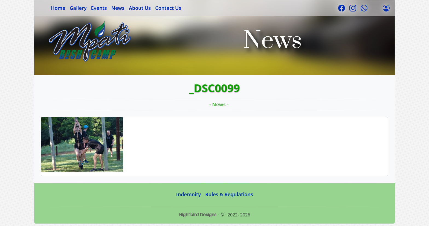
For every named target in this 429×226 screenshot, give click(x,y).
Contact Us (168, 8)
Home (58, 8)
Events (99, 8)
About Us (140, 8)
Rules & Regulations (229, 194)
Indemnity (188, 194)
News (117, 8)
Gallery (78, 8)
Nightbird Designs (197, 215)
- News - (218, 104)
